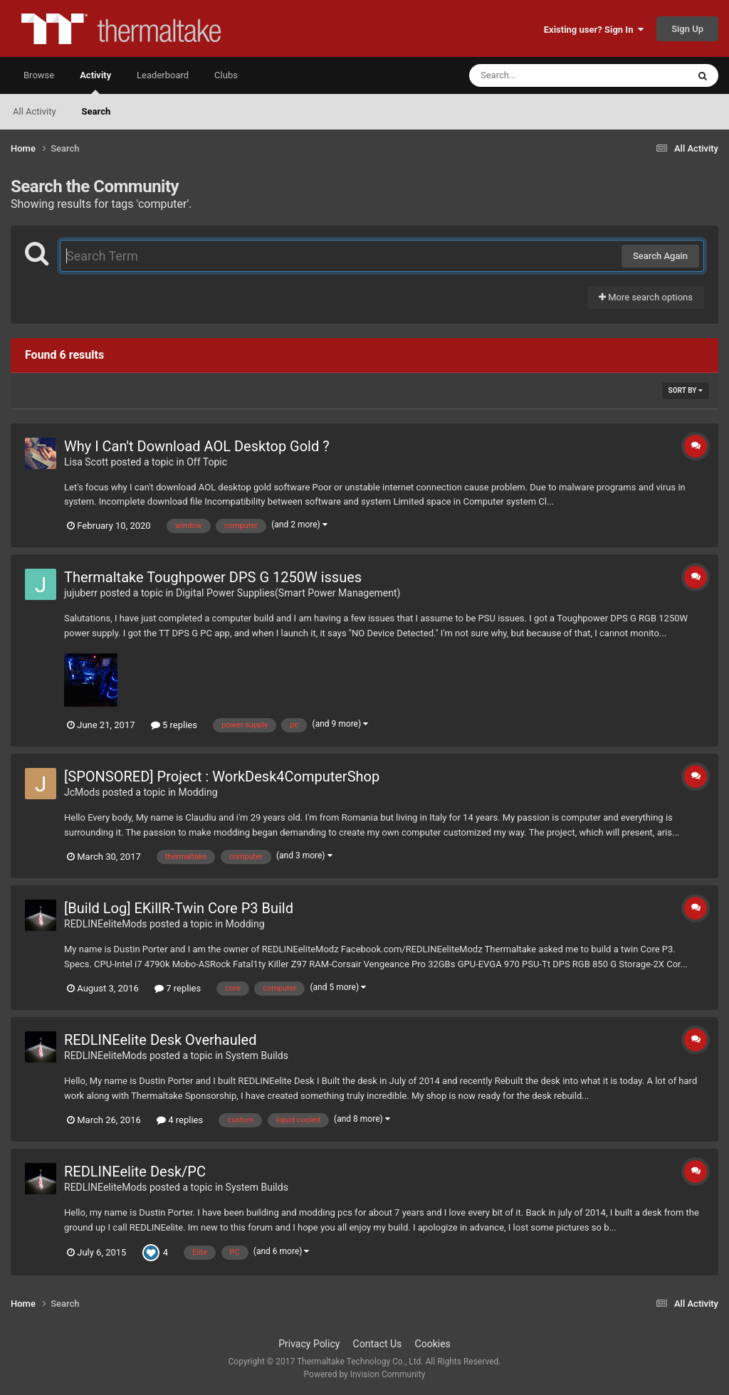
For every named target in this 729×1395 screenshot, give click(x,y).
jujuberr (81, 593)
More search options (646, 297)
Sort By (685, 390)
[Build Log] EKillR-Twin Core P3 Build (178, 908)
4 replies (180, 1120)
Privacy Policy (309, 1343)
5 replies (174, 725)
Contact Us (377, 1343)
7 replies (177, 988)
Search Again (660, 256)
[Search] (542, 75)
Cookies (433, 1343)
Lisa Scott (86, 462)
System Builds (257, 1055)
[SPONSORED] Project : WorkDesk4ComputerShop (221, 776)
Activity (95, 82)
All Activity (34, 111)
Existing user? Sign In (594, 29)
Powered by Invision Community (365, 1374)
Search (96, 111)
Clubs (226, 75)
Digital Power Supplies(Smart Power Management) (288, 593)
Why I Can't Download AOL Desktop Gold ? (197, 446)
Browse (38, 75)
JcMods (82, 792)
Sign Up (687, 28)
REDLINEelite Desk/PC (135, 1171)
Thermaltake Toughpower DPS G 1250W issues (213, 577)
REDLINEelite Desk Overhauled (160, 1039)
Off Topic (207, 462)
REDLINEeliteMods (105, 924)
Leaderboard (163, 75)
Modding (198, 792)
